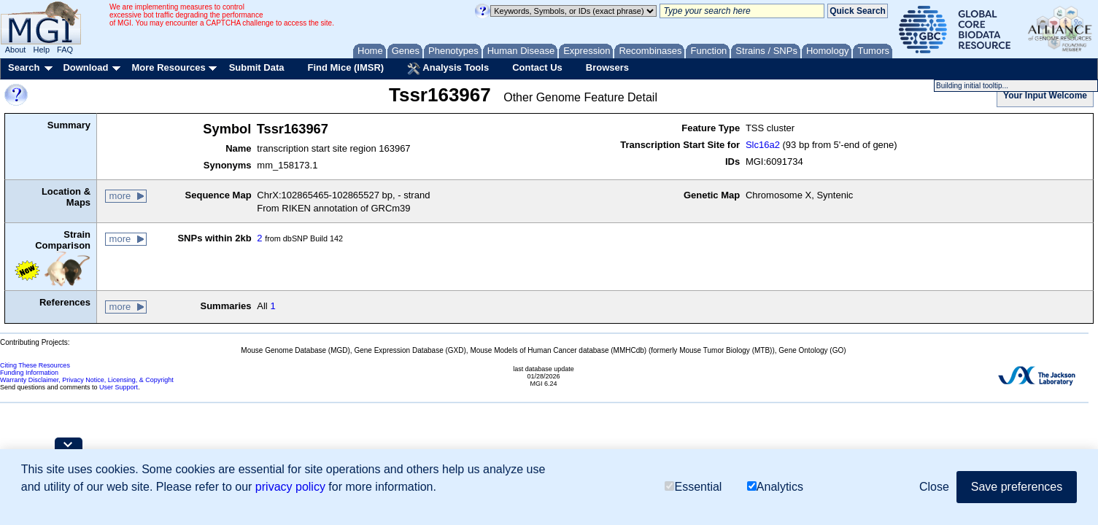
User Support (118, 387)
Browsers (607, 67)
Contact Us (537, 67)
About (15, 49)
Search (23, 67)
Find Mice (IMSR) (345, 67)
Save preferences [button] (1016, 487)
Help (41, 49)
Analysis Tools (448, 68)
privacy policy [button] (290, 487)
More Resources (168, 67)
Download (85, 67)
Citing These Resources (35, 365)
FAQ (65, 49)
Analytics (775, 487)
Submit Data (257, 67)
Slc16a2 (763, 144)
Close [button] (934, 487)
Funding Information (29, 372)
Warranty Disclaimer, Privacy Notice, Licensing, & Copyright (87, 380)
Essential (693, 487)
